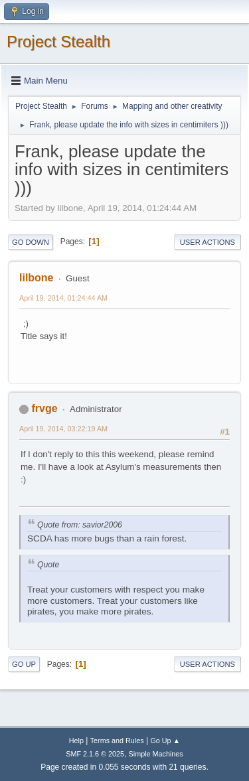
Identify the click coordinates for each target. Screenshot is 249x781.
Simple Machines (156, 754)
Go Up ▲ (165, 741)
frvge (44, 408)
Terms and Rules (117, 741)
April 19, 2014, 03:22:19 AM (63, 429)
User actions (207, 242)
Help (76, 741)
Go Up (24, 664)
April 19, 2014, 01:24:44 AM (63, 298)
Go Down (30, 242)
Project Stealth (58, 41)
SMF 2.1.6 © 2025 (95, 754)
